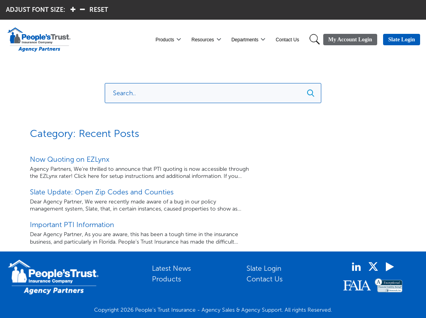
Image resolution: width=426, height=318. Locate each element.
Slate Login (264, 268)
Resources (202, 40)
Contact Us (287, 40)
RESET (98, 9)
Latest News (171, 268)
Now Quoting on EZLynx (69, 159)
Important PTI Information (72, 224)
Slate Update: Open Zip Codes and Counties (102, 192)
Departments (245, 40)
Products (165, 40)
